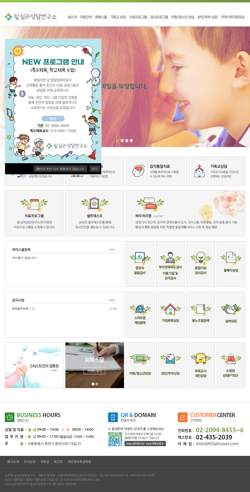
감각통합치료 (155, 171)
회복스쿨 (101, 17)
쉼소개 (72, 17)
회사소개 (13, 461)
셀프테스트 (94, 213)
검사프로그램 (158, 17)
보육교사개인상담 (201, 365)
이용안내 (85, 17)
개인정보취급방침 (79, 461)
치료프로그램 (137, 17)
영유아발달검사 (140, 264)
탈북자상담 (231, 264)
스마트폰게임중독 (140, 314)
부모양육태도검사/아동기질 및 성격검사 (170, 264)
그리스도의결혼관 (34, 365)
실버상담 (231, 314)
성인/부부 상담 (207, 17)
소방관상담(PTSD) (231, 365)
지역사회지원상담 (232, 17)
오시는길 (30, 461)
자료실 (44, 461)
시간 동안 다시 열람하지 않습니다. (60, 169)
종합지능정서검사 (201, 264)
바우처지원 (185, 213)
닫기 (95, 169)
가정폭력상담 (170, 314)
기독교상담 (216, 171)
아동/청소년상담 (140, 365)
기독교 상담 (118, 17)
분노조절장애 (201, 314)
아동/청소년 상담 (182, 17)
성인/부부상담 (170, 365)
